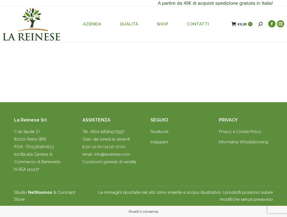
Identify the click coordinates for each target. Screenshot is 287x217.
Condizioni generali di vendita (109, 162)
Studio (33, 192)
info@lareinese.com (112, 154)
